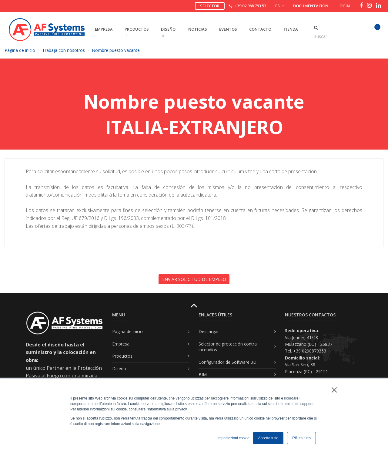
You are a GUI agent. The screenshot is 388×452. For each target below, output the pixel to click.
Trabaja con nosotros (63, 50)
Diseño (119, 368)
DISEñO (168, 32)
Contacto (260, 29)
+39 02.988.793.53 (250, 5)
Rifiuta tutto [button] (301, 438)
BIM (203, 374)
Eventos (228, 29)
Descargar (209, 331)
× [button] (334, 390)
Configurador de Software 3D (227, 362)
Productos (122, 356)
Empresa (120, 344)
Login (343, 5)
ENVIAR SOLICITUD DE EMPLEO (194, 279)
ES (279, 5)
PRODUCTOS (137, 32)
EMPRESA (103, 29)
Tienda (290, 29)
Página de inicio (20, 50)
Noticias (197, 29)
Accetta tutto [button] (268, 438)
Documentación (310, 5)
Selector (209, 5)
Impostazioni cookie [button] (233, 438)
